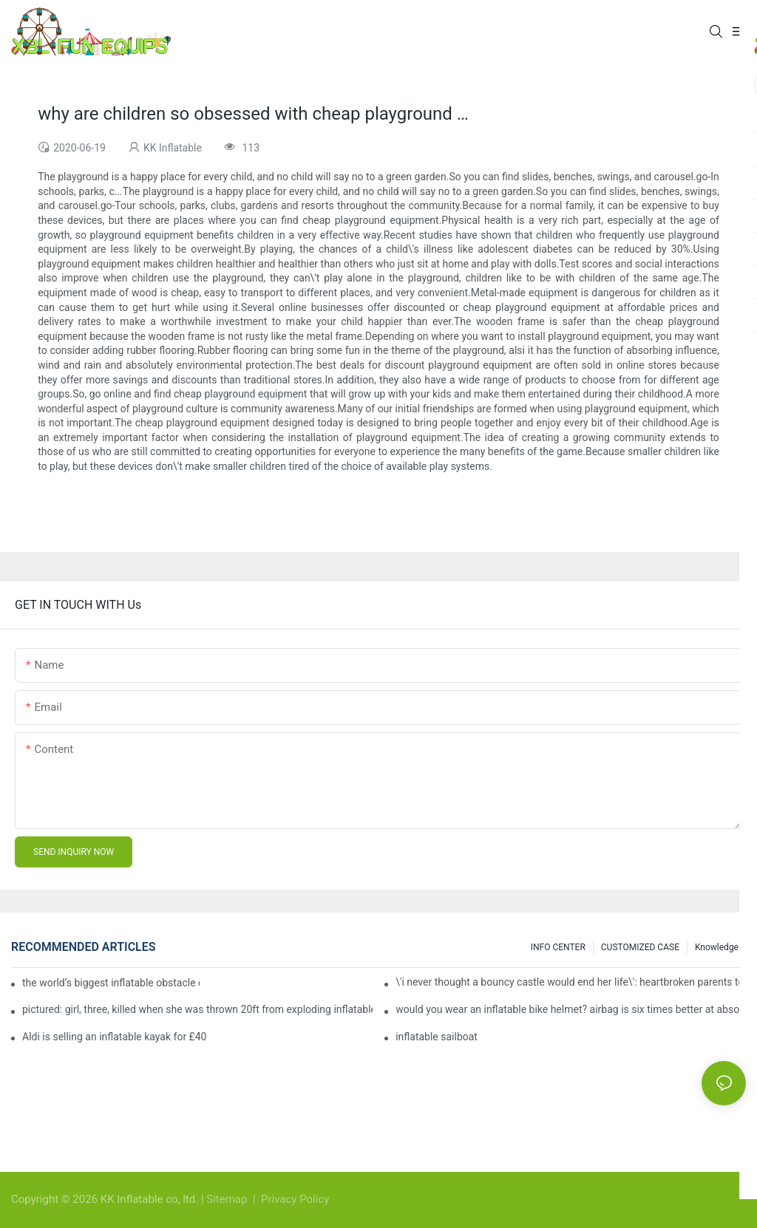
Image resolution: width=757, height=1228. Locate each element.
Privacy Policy (295, 1199)
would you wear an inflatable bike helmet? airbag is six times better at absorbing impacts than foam (571, 1009)
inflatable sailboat (437, 1037)
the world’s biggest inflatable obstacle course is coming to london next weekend (111, 983)
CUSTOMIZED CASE (640, 947)
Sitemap (228, 1199)
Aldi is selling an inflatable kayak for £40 (114, 1037)
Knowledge (717, 947)
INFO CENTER (558, 947)
